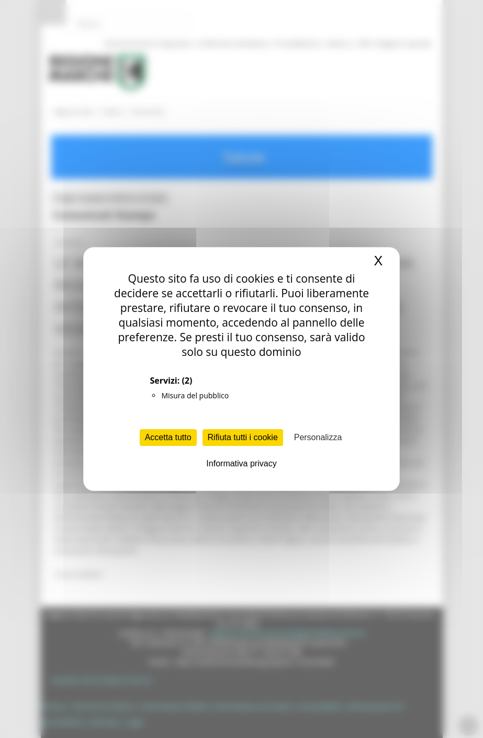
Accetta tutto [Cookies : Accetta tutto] (168, 437)
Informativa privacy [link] (241, 463)
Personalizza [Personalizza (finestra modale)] (318, 437)
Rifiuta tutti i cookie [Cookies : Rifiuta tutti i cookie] (243, 437)
